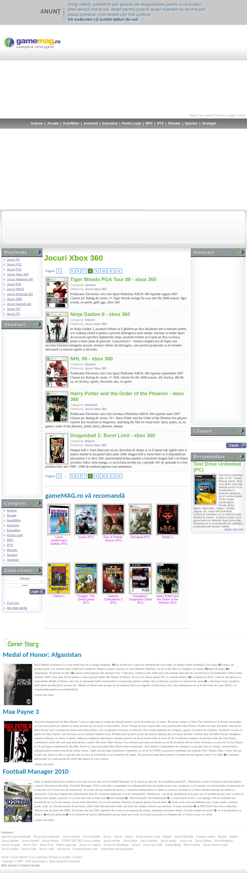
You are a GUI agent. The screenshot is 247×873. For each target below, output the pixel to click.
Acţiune (37, 123)
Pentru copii (131, 123)
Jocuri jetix (130, 840)
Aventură (90, 123)
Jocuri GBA (14, 299)
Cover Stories (19, 857)
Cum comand (205, 115)
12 (118, 271)
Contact (241, 115)
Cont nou (13, 602)
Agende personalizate (15, 836)
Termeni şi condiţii (224, 115)
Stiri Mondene (223, 840)
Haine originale (66, 844)
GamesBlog (173, 844)
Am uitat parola (17, 607)
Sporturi (191, 123)
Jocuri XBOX (15, 289)
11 (111, 271)
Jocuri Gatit (29, 849)
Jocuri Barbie (91, 836)
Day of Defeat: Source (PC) (113, 538)
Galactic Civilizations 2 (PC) (113, 599)
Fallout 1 (58, 596)
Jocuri (107, 836)
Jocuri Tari (30, 844)
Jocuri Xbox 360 (18, 274)
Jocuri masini (71, 836)
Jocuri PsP (14, 284)
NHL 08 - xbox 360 (91, 358)
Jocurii (135, 844)
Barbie (167, 836)
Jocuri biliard (50, 840)
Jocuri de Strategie (116, 844)
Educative (110, 123)
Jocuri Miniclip (183, 836)
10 (103, 271)
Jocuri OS (13, 308)
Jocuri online (111, 840)
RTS (160, 123)
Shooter (174, 123)
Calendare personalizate (116, 849)
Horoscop (63, 849)
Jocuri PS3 (14, 269)
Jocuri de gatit (10, 844)
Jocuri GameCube (19, 304)
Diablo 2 (167, 537)
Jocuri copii (46, 849)
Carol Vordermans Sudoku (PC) (59, 540)
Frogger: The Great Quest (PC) (86, 599)
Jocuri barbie (10, 840)
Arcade (52, 123)
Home (192, 115)
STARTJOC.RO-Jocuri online (80, 840)
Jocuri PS (13, 313)
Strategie (209, 123)
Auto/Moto (71, 123)
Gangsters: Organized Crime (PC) (140, 599)
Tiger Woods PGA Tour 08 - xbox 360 (113, 279)
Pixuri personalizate (46, 836)
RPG (149, 123)
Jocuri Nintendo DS (20, 294)
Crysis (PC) (86, 537)
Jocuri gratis (168, 840)
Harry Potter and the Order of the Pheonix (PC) (167, 599)
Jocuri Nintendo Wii (20, 279)
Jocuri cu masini (90, 844)
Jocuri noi (185, 840)
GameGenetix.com (85, 849)
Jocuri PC (13, 259)
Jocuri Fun (46, 844)
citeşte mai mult (233, 529)
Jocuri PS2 (14, 264)
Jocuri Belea (203, 840)
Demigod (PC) (140, 537)
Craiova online (205, 836)
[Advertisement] (199, 68)
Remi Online (192, 844)
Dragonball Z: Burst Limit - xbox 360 (112, 435)
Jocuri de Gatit (152, 844)
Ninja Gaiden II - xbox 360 (100, 314)
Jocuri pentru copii (148, 836)
